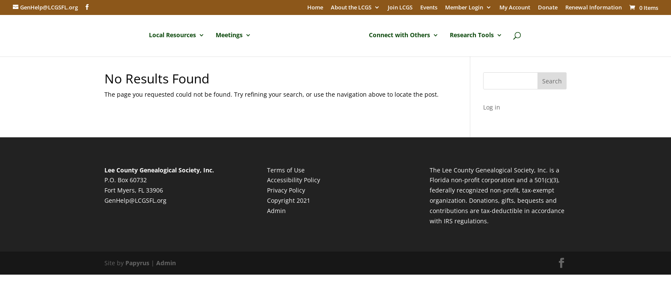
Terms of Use (286, 170)
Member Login (464, 7)
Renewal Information (593, 7)
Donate (548, 7)
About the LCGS (351, 7)
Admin (276, 211)
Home (315, 7)
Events (428, 7)
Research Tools (472, 35)
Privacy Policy (286, 190)
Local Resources (172, 35)
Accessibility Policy (293, 180)
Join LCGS (400, 7)
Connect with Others (399, 35)
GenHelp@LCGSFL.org (135, 200)
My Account (514, 7)
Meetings (229, 35)
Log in (491, 107)
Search (552, 81)
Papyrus (137, 263)
